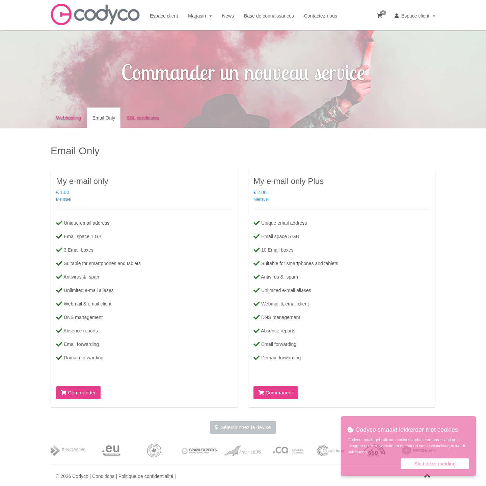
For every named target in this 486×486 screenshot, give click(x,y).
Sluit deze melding (435, 463)
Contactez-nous (320, 16)
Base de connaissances (269, 16)
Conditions (103, 476)
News (228, 16)
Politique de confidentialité (145, 476)
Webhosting (68, 118)
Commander (78, 392)
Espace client (415, 16)
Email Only (103, 118)
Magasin (200, 16)
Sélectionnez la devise (243, 427)
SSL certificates (143, 118)
